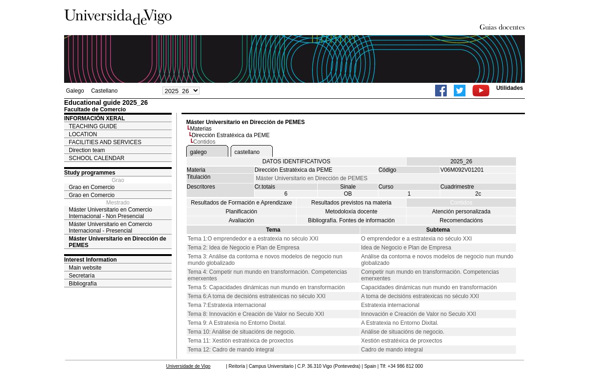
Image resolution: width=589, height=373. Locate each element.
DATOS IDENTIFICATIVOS (296, 161)
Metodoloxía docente (351, 211)
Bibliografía (83, 283)
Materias (200, 128)
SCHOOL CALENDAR (96, 158)
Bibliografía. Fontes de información (351, 220)
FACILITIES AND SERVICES (105, 142)
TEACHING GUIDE (93, 126)
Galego (75, 91)
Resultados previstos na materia (351, 202)
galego (198, 152)
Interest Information (90, 259)
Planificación (241, 211)
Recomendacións (461, 220)
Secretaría (82, 275)
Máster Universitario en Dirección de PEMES (117, 242)
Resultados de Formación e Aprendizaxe (241, 202)
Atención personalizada (461, 211)
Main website (85, 267)
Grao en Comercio (92, 187)
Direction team (87, 150)
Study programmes (89, 172)
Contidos (461, 202)
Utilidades (509, 88)
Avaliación (241, 220)
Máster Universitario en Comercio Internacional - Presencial (110, 227)
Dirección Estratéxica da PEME (231, 135)
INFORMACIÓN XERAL (94, 118)
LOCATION (83, 134)
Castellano (104, 91)
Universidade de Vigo (188, 366)
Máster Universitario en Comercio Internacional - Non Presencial (110, 212)
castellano (247, 152)
